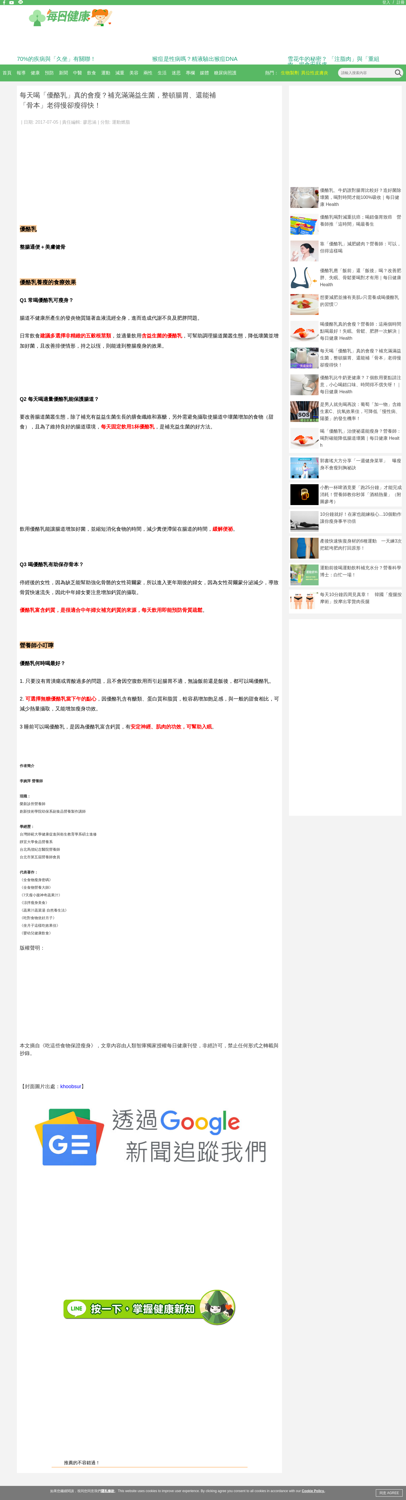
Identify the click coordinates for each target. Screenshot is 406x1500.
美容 (133, 72)
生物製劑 (290, 72)
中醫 (77, 72)
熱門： (272, 72)
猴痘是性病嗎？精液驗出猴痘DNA (194, 59)
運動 (105, 72)
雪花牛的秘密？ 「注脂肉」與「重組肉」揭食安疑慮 (333, 62)
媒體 (204, 72)
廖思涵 (89, 122)
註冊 (401, 2)
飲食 (91, 72)
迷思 (176, 72)
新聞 (63, 72)
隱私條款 (107, 1491)
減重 (119, 72)
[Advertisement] (149, 171)
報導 (21, 72)
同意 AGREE (389, 1493)
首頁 (7, 72)
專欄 (190, 72)
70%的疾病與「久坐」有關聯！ (56, 59)
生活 (162, 72)
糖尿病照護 (225, 72)
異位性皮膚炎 (314, 72)
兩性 (148, 72)
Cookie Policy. (313, 1491)
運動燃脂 (121, 122)
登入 (386, 2)
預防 (49, 72)
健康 (35, 72)
